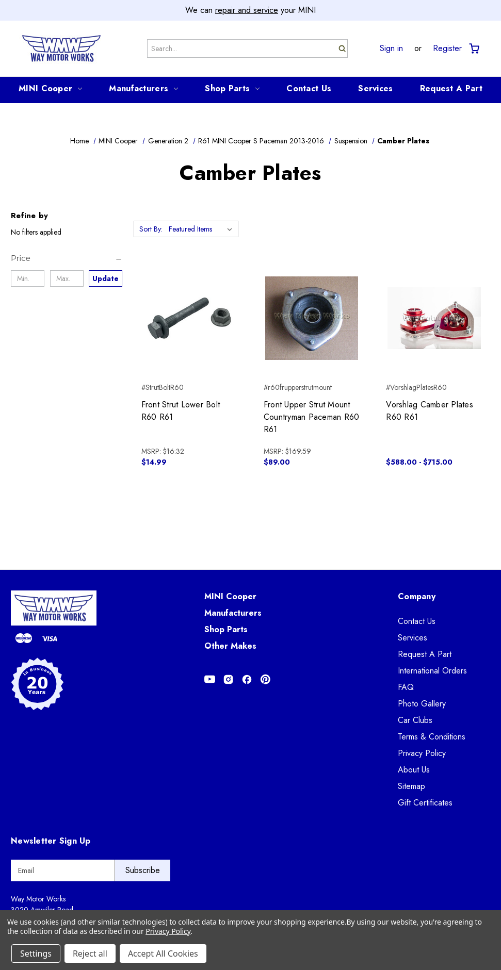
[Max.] (67, 278)
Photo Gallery (422, 704)
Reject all (90, 953)
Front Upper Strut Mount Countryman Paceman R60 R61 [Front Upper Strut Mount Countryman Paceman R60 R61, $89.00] (312, 417)
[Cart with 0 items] (473, 49)
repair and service (246, 10)
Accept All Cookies (163, 953)
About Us (414, 770)
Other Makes (230, 646)
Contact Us (308, 88)
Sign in (391, 48)
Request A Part (451, 88)
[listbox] (202, 229)
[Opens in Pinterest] (265, 679)
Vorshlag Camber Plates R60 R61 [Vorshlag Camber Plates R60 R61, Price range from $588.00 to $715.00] (429, 411)
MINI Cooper (50, 88)
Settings (36, 953)
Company (416, 596)
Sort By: (151, 229)
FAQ (406, 687)
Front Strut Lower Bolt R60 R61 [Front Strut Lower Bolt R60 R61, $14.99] (180, 411)
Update (105, 278)
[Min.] (27, 278)
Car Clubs (415, 720)
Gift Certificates (425, 803)
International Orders (432, 671)
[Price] (67, 258)
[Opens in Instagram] (228, 679)
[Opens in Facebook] (246, 679)
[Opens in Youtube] (209, 679)
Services (375, 88)
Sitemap (411, 786)
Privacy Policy (422, 753)
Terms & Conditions (431, 737)
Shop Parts (232, 88)
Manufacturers (143, 88)
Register (447, 48)
